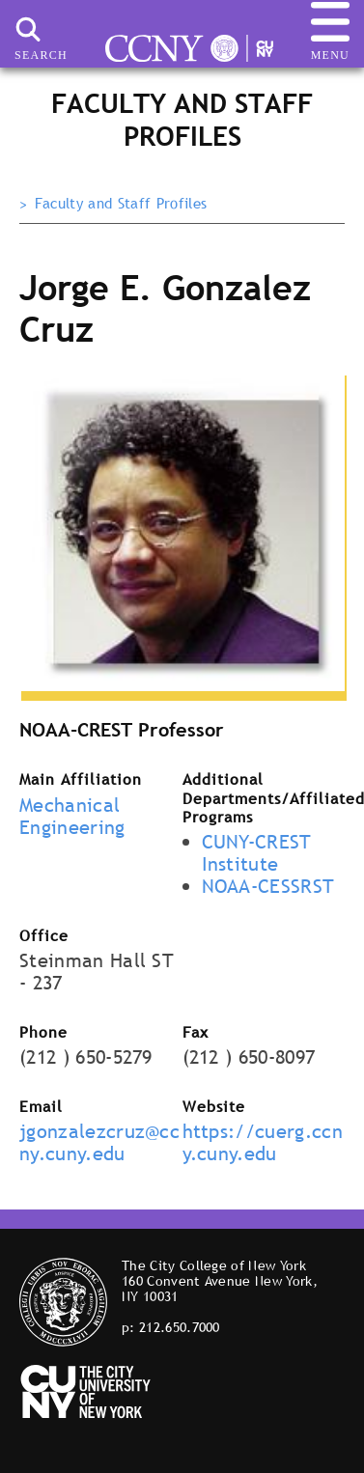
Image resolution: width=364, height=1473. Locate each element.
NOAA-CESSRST (268, 886)
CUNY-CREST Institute (257, 852)
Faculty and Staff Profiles (121, 203)
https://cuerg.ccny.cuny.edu (262, 1142)
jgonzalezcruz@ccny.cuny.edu (99, 1142)
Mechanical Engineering (72, 816)
